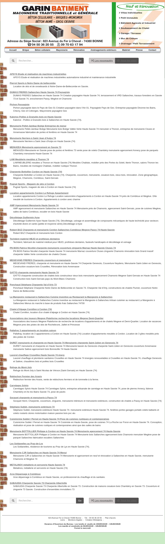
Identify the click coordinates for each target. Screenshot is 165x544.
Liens (62, 520)
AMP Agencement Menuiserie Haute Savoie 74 (34, 205)
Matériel (126, 50)
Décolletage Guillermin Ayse (25, 217)
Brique (25, 50)
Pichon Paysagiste (19, 104)
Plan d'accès (110, 518)
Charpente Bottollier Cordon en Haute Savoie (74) (36, 171)
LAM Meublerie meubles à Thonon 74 (29, 159)
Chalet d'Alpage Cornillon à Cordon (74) (31, 309)
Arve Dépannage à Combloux (25, 474)
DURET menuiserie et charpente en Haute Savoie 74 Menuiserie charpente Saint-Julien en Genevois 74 (64, 342)
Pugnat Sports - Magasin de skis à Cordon (32, 184)
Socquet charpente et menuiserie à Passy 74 (33, 397)
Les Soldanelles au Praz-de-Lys (26, 443)
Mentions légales (75, 520)
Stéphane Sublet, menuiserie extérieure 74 (32, 407)
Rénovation (79, 50)
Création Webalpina (93, 520)
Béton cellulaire (42, 50)
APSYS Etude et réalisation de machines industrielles (38, 74)
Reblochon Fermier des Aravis (26, 376)
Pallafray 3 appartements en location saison (33, 330)
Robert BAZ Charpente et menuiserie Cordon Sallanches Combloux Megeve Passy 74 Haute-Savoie (62, 230)
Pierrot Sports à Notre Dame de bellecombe (33, 83)
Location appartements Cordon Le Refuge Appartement (39, 193)
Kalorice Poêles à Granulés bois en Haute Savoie (35, 117)
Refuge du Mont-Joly (21, 367)
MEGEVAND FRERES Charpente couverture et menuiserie (40, 260)
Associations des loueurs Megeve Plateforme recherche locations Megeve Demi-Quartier (57, 318)
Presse (139, 50)
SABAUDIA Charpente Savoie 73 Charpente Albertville (38, 483)
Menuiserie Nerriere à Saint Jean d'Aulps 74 (33, 138)
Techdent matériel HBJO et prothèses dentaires (35, 239)
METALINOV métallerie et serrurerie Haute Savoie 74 (37, 465)
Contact (152, 50)
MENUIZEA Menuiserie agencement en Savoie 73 (35, 147)
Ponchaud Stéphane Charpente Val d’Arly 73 (33, 284)
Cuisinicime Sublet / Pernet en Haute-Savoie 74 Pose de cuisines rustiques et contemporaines (59, 419)
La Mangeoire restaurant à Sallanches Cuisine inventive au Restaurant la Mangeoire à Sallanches (61, 297)
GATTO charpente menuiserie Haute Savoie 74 (34, 272)
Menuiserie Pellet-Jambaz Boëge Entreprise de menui (38, 126)
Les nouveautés (102, 60)
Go (79, 60)
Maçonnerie (62, 50)
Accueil (13, 50)
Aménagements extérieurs (103, 50)
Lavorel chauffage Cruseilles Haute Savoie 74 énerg (37, 355)
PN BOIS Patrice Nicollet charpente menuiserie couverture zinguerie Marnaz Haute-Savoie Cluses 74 (63, 248)
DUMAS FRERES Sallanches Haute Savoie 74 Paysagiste (40, 92)
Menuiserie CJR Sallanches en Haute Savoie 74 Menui (38, 452)
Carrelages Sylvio (19, 385)
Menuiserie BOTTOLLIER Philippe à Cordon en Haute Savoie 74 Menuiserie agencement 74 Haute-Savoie (65, 431)
